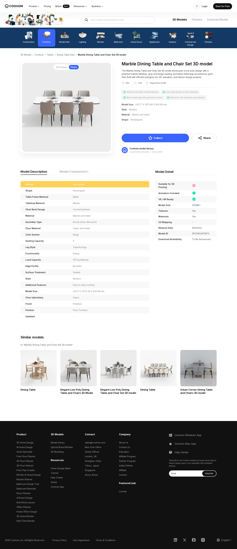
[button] (34, 6)
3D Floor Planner (25, 465)
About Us (123, 442)
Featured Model (217, 19)
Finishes (197, 19)
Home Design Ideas (60, 468)
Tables (50, 54)
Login (205, 6)
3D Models (179, 19)
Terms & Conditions (105, 540)
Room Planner (24, 493)
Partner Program (127, 461)
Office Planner (24, 507)
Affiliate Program (127, 456)
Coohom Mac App (185, 443)
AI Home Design (25, 447)
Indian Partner (126, 465)
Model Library (58, 442)
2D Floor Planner (25, 461)
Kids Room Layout (26, 502)
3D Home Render (25, 516)
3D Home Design (25, 442)
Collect (155, 138)
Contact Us (124, 447)
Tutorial (54, 473)
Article (54, 482)
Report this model (158, 83)
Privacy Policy (59, 540)
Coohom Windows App (187, 435)
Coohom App (57, 486)
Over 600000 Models (139, 152)
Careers (123, 474)
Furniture (39, 54)
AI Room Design (24, 498)
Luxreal (122, 491)
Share (204, 138)
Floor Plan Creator (26, 470)
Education (124, 451)
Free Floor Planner (26, 456)
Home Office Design (27, 511)
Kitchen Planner (24, 479)
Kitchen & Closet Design (29, 474)
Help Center (57, 477)
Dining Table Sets (66, 54)
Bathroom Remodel (26, 488)
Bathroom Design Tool (28, 484)
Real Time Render (26, 521)
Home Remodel (24, 451)
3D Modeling (57, 451)
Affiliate (122, 470)
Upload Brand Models (62, 447)
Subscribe (209, 473)
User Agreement (81, 540)
